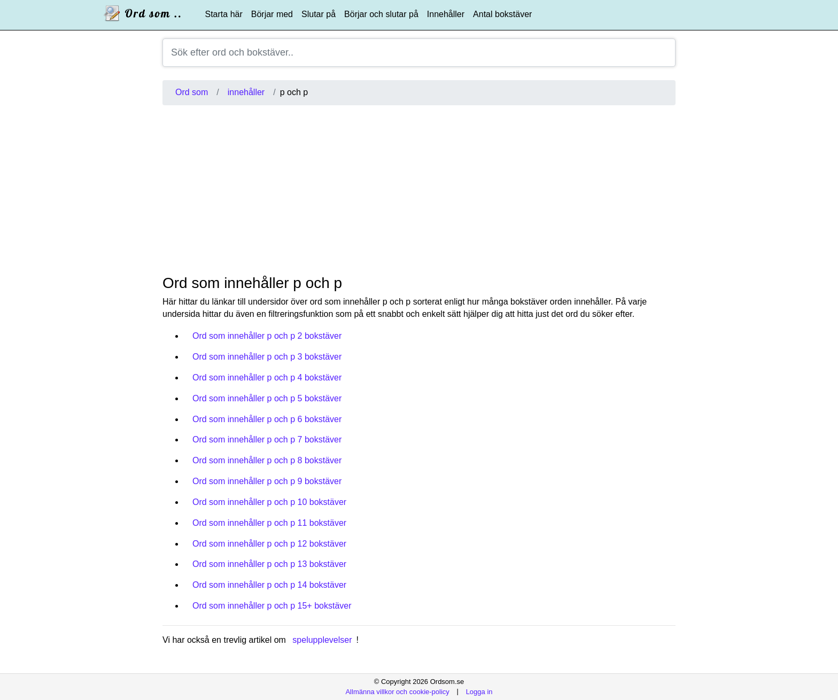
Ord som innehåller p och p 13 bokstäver (269, 564)
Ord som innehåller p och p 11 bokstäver (269, 522)
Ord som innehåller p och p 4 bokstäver (267, 377)
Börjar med (272, 14)
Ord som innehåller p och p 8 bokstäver (267, 460)
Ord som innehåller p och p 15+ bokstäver (272, 605)
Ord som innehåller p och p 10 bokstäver (269, 502)
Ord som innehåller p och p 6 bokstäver (267, 419)
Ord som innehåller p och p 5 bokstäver (267, 398)
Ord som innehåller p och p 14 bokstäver (269, 584)
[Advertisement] (419, 190)
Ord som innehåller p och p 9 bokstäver (267, 481)
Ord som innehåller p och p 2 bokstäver (267, 335)
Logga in (479, 691)
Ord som (191, 92)
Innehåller (445, 14)
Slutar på (318, 14)
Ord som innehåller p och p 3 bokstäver (267, 356)
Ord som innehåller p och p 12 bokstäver (269, 543)
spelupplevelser (322, 639)
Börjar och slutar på (381, 14)
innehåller (246, 92)
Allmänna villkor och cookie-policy (397, 691)
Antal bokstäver (502, 14)
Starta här (224, 14)
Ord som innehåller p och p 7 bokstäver (267, 439)
